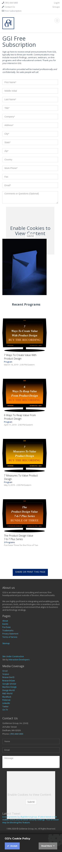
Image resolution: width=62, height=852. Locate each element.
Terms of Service (9, 637)
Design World (8, 690)
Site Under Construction (13, 656)
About (5, 620)
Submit (30, 235)
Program (24, 359)
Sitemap (6, 643)
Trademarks (7, 630)
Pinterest (6, 700)
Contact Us (9, 6)
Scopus (5, 674)
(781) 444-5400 (11, 2)
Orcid (4, 671)
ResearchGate (8, 680)
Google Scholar (9, 683)
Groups (56, 6)
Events (5, 624)
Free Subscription (12, 10)
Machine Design (9, 687)
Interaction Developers (19, 659)
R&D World (7, 693)
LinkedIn (6, 703)
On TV (5, 709)
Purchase (6, 627)
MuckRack (6, 696)
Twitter (5, 706)
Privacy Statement (10, 633)
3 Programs (24, 540)
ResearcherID (8, 677)
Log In (57, 2)
